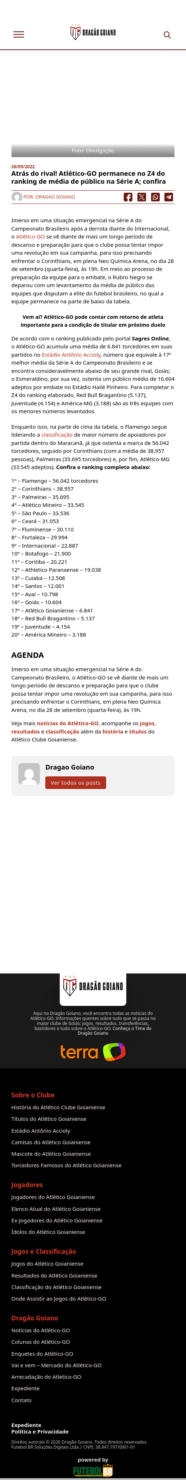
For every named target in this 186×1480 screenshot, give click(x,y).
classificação (57, 434)
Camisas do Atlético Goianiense (51, 1142)
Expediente (26, 1388)
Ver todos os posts (75, 782)
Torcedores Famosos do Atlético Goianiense (67, 1165)
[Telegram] (169, 197)
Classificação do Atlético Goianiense (57, 1287)
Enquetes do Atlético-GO (42, 1354)
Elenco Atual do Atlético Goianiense (56, 1209)
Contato (22, 1400)
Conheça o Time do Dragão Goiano (114, 1031)
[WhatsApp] (155, 197)
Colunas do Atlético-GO (41, 1342)
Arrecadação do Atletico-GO (47, 1377)
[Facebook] (128, 197)
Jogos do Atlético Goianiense (47, 1264)
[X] (141, 197)
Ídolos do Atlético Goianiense (48, 1232)
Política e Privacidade (40, 1431)
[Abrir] (18, 34)
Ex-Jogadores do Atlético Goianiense (57, 1220)
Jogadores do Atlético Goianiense (53, 1197)
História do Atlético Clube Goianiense (58, 1107)
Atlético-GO (30, 236)
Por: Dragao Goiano (43, 196)
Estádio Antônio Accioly (71, 354)
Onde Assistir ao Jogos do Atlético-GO (59, 1299)
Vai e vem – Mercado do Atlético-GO (57, 1365)
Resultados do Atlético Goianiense (54, 1275)
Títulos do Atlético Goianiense (49, 1119)
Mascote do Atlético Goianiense (51, 1154)
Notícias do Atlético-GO (41, 1330)
